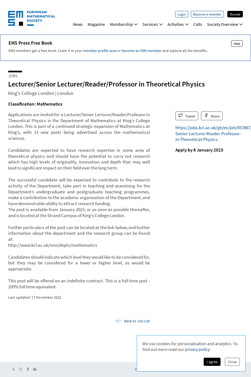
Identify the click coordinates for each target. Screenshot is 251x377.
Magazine (96, 24)
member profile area (99, 50)
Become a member (207, 14)
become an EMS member (142, 50)
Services (152, 24)
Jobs (12, 75)
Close (232, 361)
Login (182, 14)
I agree (212, 361)
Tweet (186, 116)
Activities (178, 24)
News (78, 24)
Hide (237, 43)
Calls (197, 24)
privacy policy (197, 349)
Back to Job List (133, 320)
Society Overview (225, 24)
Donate (235, 14)
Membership (124, 24)
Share (212, 116)
